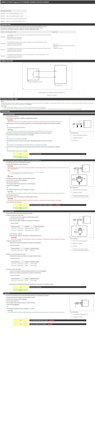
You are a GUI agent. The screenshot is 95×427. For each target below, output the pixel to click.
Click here (29, 104)
